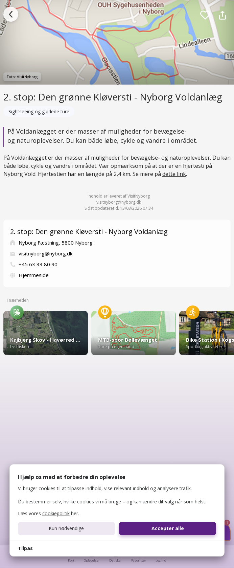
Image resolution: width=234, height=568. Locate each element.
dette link (174, 174)
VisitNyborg (138, 196)
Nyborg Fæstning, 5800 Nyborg (56, 242)
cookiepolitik (56, 513)
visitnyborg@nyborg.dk (118, 202)
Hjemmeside (34, 275)
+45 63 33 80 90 (38, 264)
